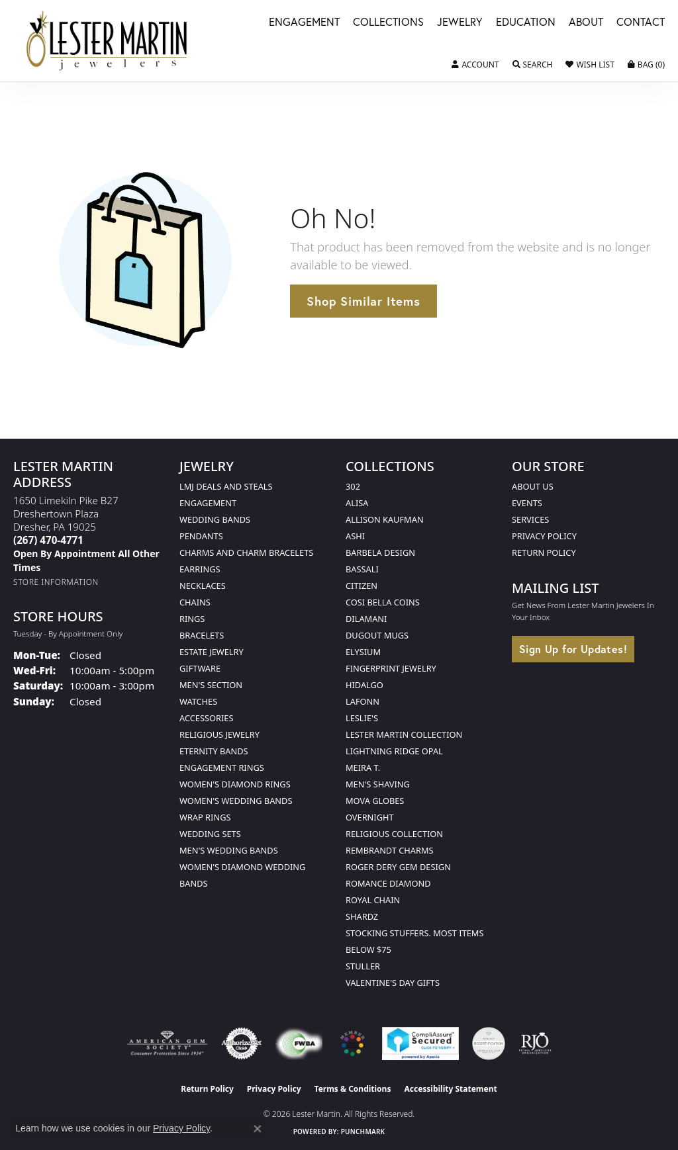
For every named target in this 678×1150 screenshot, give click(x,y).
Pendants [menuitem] (201, 536)
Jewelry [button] (460, 23)
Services (530, 519)
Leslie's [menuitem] (362, 718)
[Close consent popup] (258, 1129)
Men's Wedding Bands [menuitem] (228, 850)
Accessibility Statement (450, 1088)
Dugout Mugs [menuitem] (377, 635)
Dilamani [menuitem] (366, 619)
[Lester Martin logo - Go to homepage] (107, 41)
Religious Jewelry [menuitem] (219, 734)
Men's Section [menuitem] (210, 685)
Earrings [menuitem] (199, 569)
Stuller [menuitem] (363, 966)
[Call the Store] (48, 540)
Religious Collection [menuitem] (394, 834)
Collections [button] (388, 23)
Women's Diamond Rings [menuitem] (235, 784)
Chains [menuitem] (195, 602)
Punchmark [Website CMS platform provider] (363, 1131)
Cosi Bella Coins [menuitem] (383, 602)
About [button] (586, 23)
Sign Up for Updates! (573, 649)
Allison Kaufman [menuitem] (385, 519)
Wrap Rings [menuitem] (204, 817)
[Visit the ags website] (167, 1043)
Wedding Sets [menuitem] (210, 834)
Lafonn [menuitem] (362, 701)
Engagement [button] (304, 23)
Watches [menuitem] (198, 701)
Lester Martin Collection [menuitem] (404, 734)
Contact (640, 23)
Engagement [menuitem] (207, 503)
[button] (475, 65)
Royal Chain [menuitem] (373, 900)
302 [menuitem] (353, 486)
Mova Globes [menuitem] (375, 801)
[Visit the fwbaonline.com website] (298, 1043)
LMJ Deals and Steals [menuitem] (226, 486)
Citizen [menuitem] (361, 586)
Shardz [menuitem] (362, 916)
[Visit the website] (352, 1043)
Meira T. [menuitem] (363, 768)
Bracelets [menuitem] (201, 635)
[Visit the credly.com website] (488, 1043)
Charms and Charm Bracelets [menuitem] (246, 552)
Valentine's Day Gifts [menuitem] (393, 983)
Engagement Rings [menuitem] (221, 768)
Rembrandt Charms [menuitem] (390, 850)
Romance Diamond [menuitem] (388, 883)
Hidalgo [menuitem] (364, 685)
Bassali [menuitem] (362, 569)
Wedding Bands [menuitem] (214, 519)
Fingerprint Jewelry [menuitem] (391, 668)
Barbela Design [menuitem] (380, 552)
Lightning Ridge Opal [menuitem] (394, 751)
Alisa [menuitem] (357, 503)
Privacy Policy (544, 536)
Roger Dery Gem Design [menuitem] (398, 867)
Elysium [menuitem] (363, 652)
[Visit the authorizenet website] (241, 1043)
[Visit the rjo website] (535, 1043)
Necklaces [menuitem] (202, 586)
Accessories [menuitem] (206, 718)
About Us (533, 486)
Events (527, 503)
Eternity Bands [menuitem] (213, 751)
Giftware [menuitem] (199, 668)
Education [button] (526, 23)
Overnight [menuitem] (370, 817)
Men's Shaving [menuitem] (378, 784)
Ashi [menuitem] (355, 536)
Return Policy (544, 552)
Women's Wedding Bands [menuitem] (235, 801)
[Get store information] (56, 582)
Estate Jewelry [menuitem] (211, 652)
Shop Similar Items (363, 301)
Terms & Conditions (353, 1088)
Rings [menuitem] (192, 619)
